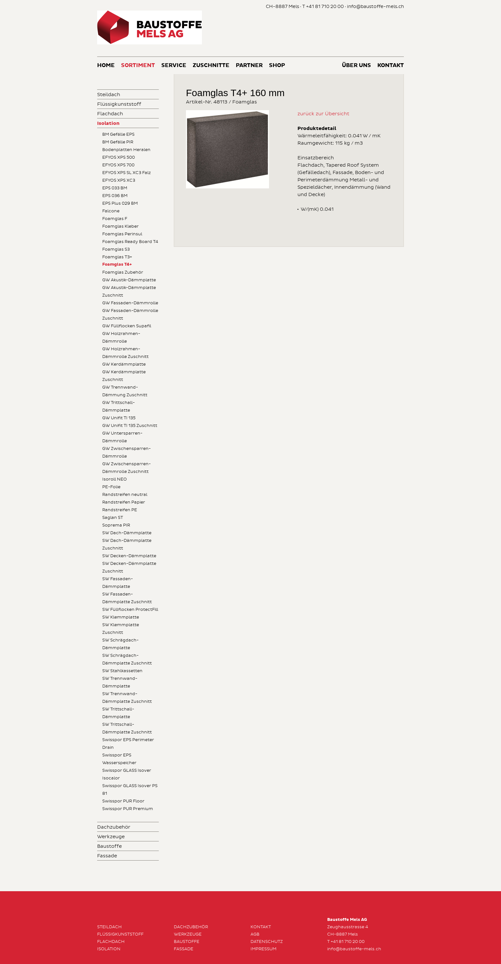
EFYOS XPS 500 (118, 157)
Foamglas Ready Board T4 (130, 241)
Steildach (108, 95)
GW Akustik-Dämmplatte (129, 280)
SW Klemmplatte (120, 617)
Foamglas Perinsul (122, 234)
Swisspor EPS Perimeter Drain (128, 743)
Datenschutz (266, 941)
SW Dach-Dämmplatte (126, 532)
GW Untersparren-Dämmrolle (122, 437)
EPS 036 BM (114, 195)
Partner (249, 65)
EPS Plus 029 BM (120, 203)
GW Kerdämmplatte (124, 364)
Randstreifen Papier (123, 502)
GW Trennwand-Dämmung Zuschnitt (124, 391)
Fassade (107, 856)
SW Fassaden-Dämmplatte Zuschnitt (127, 598)
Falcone (110, 211)
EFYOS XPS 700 (118, 165)
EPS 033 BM (114, 188)
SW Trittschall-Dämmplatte (118, 713)
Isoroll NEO (114, 479)
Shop (277, 65)
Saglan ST (112, 517)
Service (173, 65)
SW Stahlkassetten (122, 670)
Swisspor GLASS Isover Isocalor (126, 774)
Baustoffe (109, 846)
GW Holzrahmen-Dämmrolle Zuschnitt (125, 352)
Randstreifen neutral (124, 494)
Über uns (356, 65)
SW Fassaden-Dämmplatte (117, 582)
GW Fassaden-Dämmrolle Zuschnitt (130, 314)
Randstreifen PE (119, 509)
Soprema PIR (116, 525)
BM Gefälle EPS (118, 134)
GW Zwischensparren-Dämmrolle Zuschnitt (126, 467)
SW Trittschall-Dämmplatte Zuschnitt (127, 728)
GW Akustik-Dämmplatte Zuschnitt (129, 291)
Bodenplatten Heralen (126, 149)
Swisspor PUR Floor (123, 801)
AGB (254, 934)
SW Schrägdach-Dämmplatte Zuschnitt (127, 659)
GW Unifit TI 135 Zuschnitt (129, 425)
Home (106, 65)
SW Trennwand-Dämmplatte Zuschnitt (127, 697)
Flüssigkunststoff (119, 104)
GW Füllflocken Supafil (126, 326)
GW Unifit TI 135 (118, 418)
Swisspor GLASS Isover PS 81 (130, 789)
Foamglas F (114, 218)
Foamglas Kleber (120, 226)
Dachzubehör (113, 827)
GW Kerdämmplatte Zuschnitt (124, 375)
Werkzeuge (111, 837)
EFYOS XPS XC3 (118, 180)
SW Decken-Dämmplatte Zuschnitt (129, 567)
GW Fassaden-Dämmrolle (130, 303)
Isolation (108, 123)
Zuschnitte (211, 65)
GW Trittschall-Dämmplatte (118, 406)
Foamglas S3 (116, 249)
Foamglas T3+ (117, 257)
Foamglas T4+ (117, 264)
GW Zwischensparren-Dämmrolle (126, 452)
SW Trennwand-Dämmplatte (119, 682)
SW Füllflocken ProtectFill (130, 609)
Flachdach (110, 114)
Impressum (263, 949)
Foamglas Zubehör (122, 272)
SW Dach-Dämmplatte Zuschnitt (126, 544)
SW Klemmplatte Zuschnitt (120, 628)
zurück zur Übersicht (323, 114)
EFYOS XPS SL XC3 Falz (126, 172)
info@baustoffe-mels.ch (375, 6)
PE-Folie (111, 487)
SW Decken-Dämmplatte (129, 555)
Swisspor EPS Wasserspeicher (119, 759)
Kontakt (390, 65)
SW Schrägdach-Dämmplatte (120, 644)
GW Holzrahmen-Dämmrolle (121, 337)
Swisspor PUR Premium (127, 808)
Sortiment (138, 65)
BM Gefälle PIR (117, 142)
